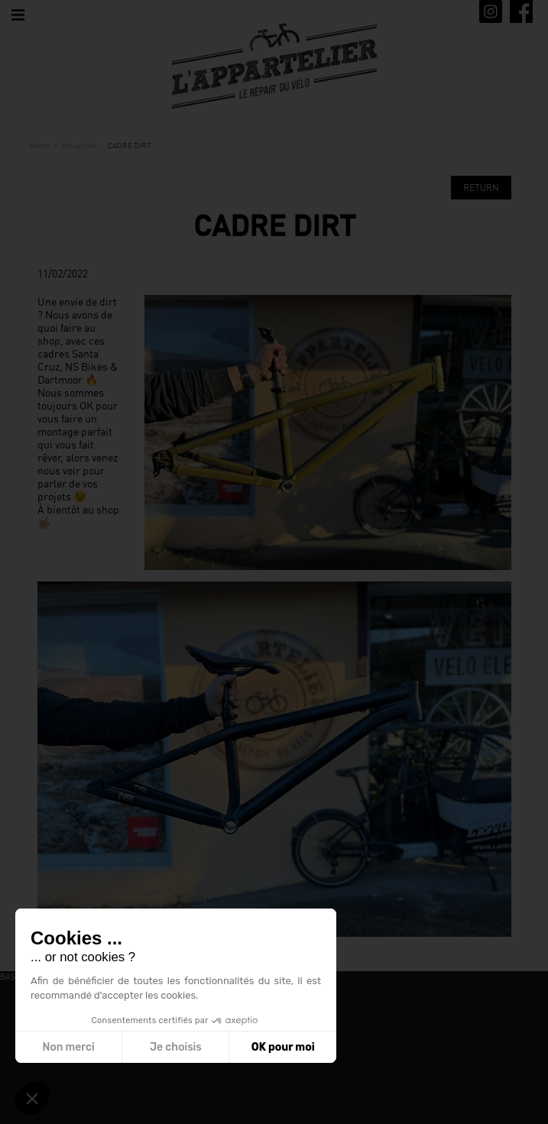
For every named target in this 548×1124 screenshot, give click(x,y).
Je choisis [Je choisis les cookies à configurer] (176, 1047)
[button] (32, 1098)
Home (40, 145)
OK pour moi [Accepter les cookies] (283, 1047)
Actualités (79, 145)
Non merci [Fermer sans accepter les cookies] (68, 1047)
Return (481, 187)
